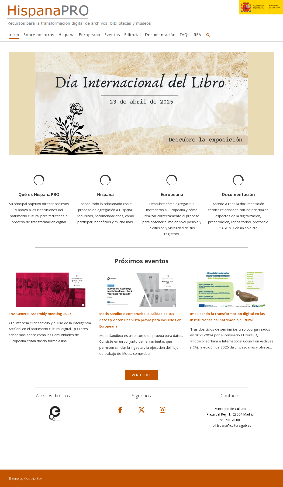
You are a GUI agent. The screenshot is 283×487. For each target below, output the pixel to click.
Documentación (160, 34)
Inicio (14, 34)
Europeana (89, 34)
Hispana (67, 34)
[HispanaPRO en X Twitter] (141, 410)
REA (197, 34)
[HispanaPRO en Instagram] (163, 410)
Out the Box (33, 478)
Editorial (132, 34)
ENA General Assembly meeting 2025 (40, 313)
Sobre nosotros (39, 34)
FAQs (185, 34)
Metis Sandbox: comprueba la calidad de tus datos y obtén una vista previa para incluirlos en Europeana (140, 319)
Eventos (112, 34)
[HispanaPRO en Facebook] (120, 410)
